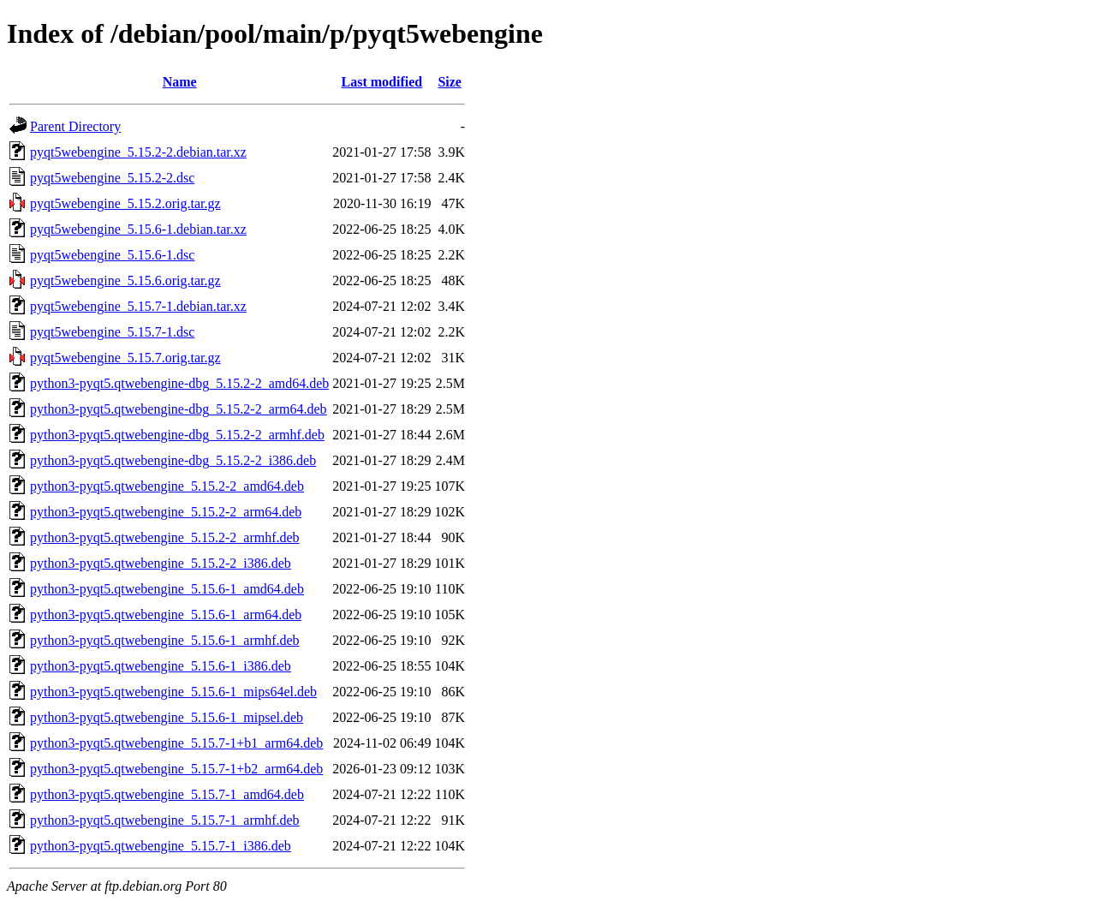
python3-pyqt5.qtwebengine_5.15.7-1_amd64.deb (167, 794)
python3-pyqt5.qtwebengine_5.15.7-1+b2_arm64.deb (176, 768)
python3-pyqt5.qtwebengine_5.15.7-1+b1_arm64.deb (176, 743)
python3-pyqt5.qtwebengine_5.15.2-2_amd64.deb (167, 486)
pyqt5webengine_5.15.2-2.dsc (112, 177)
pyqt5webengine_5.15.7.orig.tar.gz (125, 357)
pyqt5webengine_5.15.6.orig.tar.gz (125, 280)
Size (450, 82)
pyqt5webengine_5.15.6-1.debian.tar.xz (138, 229)
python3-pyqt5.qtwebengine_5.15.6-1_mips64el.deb (173, 691)
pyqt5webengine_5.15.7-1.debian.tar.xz (138, 306)
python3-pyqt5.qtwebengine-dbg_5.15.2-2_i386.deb (173, 460)
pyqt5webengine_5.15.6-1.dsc (112, 255)
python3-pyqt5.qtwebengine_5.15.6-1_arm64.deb (165, 614)
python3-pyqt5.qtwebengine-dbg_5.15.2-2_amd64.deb (179, 383)
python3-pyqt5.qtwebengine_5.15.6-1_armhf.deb (165, 640)
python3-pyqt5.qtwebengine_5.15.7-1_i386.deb (160, 845)
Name (180, 82)
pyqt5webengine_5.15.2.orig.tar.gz (125, 203)
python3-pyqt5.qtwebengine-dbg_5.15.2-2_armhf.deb (177, 434)
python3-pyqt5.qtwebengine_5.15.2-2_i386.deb (160, 563)
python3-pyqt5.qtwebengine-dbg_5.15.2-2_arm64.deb (178, 409)
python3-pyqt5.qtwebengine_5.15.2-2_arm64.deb (165, 511)
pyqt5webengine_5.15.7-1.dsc (112, 332)
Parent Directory (75, 126)
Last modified (382, 82)
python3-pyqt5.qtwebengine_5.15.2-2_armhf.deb (165, 537)
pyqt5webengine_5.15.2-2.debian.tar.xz (138, 152)
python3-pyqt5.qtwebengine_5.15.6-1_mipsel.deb (166, 717)
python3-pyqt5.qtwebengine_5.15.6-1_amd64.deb (167, 589)
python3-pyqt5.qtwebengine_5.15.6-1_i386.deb (160, 666)
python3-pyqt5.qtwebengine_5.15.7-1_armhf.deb (165, 820)
